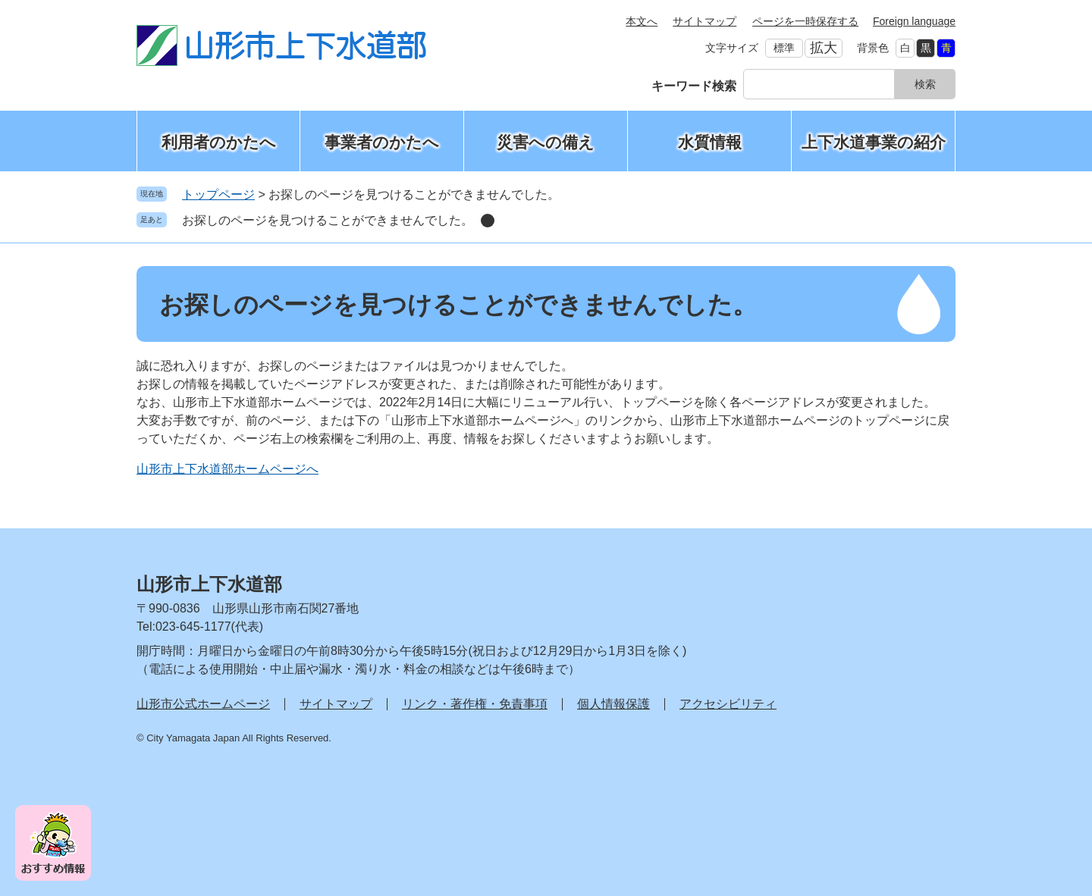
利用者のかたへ (219, 142)
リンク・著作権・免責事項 (475, 703)
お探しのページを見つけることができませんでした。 (327, 220)
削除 (487, 220)
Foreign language (914, 21)
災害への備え (546, 142)
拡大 (823, 47)
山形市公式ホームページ (203, 703)
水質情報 (710, 142)
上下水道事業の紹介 (874, 142)
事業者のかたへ (382, 142)
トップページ (218, 194)
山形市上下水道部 (209, 584)
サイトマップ (704, 21)
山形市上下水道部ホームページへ (227, 468)
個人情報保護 (613, 703)
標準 (784, 48)
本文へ (641, 21)
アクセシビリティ (728, 703)
